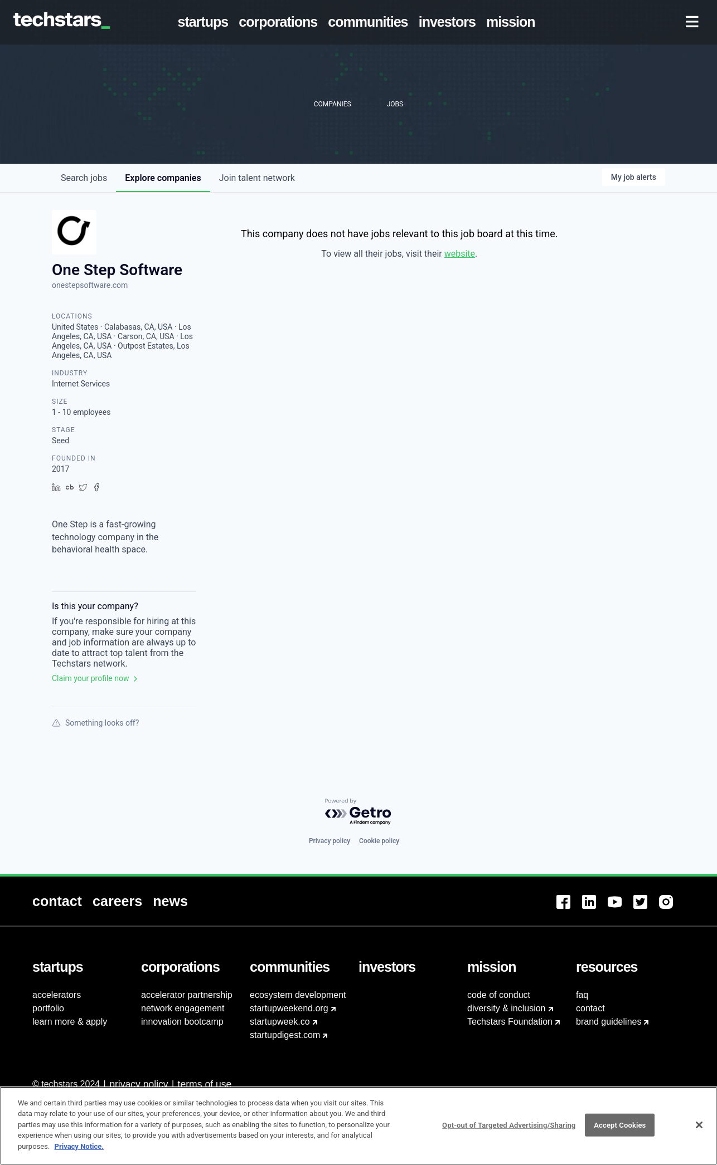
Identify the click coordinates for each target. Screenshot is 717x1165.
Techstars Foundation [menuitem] (510, 1021)
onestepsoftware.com (90, 285)
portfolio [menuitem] (48, 1008)
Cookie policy (379, 841)
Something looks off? (95, 722)
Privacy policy (329, 841)
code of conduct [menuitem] (498, 995)
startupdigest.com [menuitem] (285, 1035)
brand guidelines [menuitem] (608, 1021)
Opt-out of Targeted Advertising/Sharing (508, 1130)
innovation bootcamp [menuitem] (182, 1021)
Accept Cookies (620, 1130)
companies (163, 178)
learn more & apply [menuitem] (69, 1021)
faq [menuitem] (582, 995)
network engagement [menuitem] (182, 1008)
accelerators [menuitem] (56, 995)
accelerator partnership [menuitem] (186, 995)
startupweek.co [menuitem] (280, 1021)
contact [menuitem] (590, 1008)
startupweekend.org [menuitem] (289, 1008)
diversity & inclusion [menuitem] (506, 1008)
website (459, 253)
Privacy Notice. (79, 1152)
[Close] (699, 1130)
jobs (84, 178)
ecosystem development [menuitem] (298, 995)
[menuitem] (205, 22)
